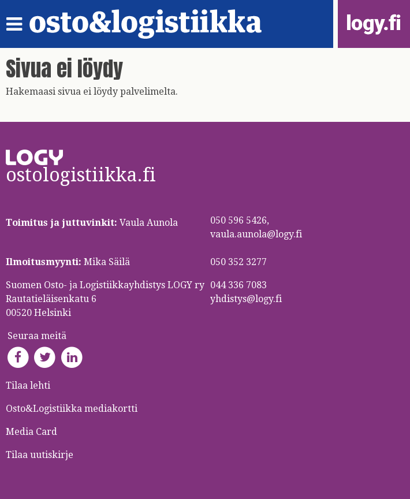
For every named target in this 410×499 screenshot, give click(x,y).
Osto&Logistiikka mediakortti (71, 408)
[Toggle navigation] (17, 24)
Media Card (32, 431)
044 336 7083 (238, 285)
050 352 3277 (238, 261)
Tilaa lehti (28, 385)
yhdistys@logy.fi (246, 298)
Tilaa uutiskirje (39, 454)
